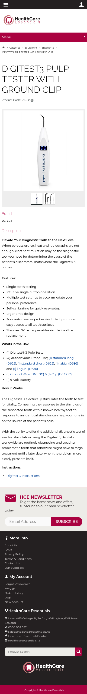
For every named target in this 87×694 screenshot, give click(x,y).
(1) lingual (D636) (25, 369)
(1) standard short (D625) (36, 363)
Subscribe (67, 521)
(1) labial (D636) (66, 363)
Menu (6, 37)
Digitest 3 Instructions (23, 476)
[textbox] (40, 652)
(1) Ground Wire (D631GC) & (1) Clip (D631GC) (39, 374)
